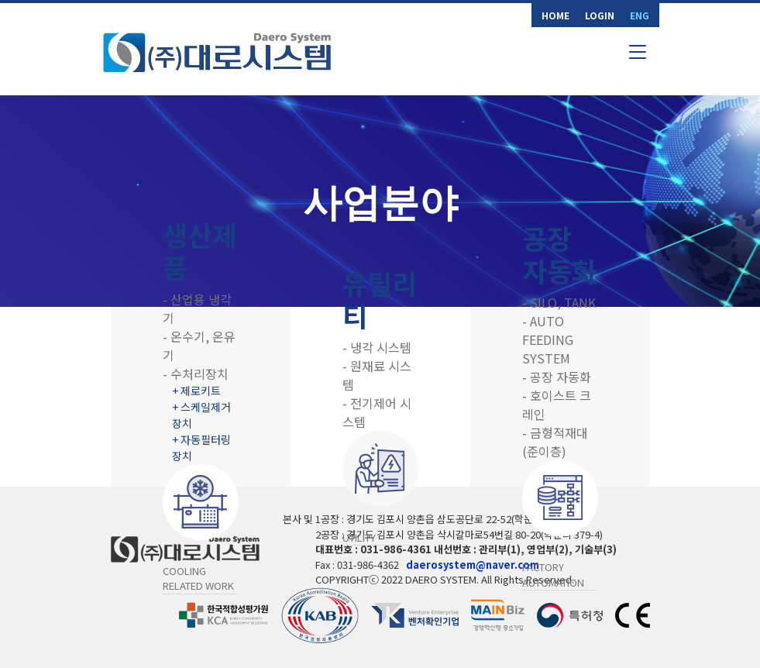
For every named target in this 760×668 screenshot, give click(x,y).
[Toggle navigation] (637, 51)
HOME (555, 15)
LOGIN (599, 15)
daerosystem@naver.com (472, 564)
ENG (639, 15)
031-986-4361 (396, 549)
